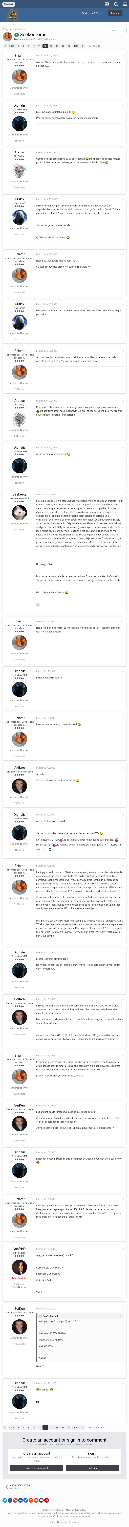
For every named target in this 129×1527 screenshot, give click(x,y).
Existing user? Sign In (93, 13)
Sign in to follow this (15, 29)
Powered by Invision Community (64, 1522)
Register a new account (37, 1468)
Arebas (19, 152)
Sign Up (115, 13)
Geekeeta (19, 494)
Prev (11, 46)
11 (39, 46)
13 (51, 46)
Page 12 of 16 (95, 46)
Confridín (19, 1249)
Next (76, 46)
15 (63, 46)
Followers (112, 30)
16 (69, 46)
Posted (46, 55)
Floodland (51, 39)
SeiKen (19, 768)
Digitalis (20, 105)
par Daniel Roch (25, 1513)
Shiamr (21, 39)
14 (57, 46)
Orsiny (19, 199)
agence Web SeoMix (88, 1513)
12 (45, 46)
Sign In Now (92, 1468)
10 (33, 46)
